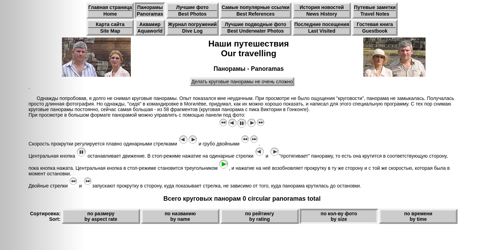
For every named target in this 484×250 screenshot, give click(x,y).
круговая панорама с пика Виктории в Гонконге (254, 109)
